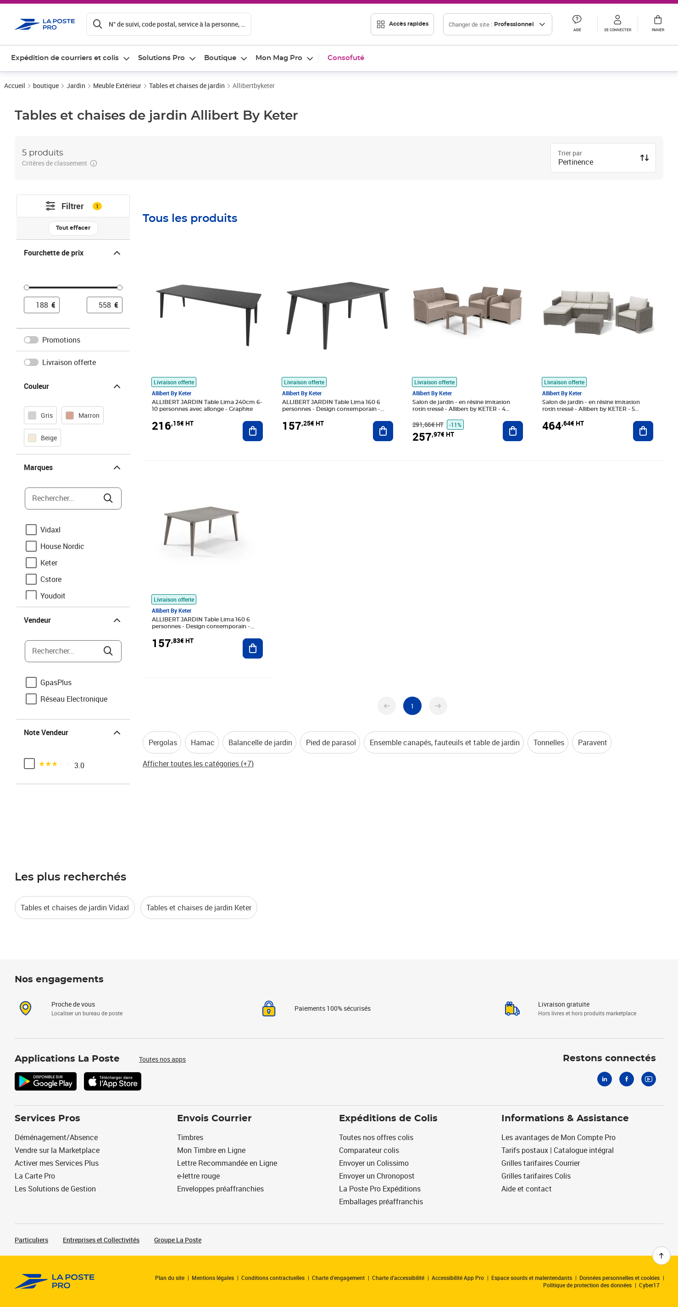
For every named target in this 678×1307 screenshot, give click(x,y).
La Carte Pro (35, 1176)
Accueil (14, 85)
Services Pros (47, 1118)
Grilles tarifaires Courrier (540, 1163)
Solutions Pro (161, 58)
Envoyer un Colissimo (374, 1163)
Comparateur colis (369, 1150)
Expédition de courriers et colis (65, 58)
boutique (46, 85)
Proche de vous (73, 1004)
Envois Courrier (214, 1118)
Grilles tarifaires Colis (536, 1176)
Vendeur (73, 620)
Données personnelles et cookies (619, 1277)
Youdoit (53, 596)
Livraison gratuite (563, 1004)
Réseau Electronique (73, 699)
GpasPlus (56, 682)
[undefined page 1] (412, 706)
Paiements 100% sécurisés (333, 1008)
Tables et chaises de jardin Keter (198, 908)
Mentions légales (213, 1277)
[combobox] (596, 162)
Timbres (190, 1137)
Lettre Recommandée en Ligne (227, 1163)
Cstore (50, 579)
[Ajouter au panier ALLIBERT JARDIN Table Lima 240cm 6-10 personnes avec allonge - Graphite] (253, 431)
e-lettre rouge (198, 1176)
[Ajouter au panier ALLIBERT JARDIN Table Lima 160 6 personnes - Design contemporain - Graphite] (383, 431)
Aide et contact (526, 1189)
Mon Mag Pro (279, 58)
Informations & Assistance (565, 1118)
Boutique (220, 58)
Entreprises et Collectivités (101, 1239)
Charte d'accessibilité (398, 1277)
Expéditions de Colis (388, 1118)
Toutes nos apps (162, 1059)
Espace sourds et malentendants (531, 1277)
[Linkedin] (604, 1079)
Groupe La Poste (177, 1239)
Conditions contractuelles (273, 1277)
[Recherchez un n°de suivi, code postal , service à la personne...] (168, 24)
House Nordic (62, 546)
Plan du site (169, 1277)
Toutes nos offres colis (376, 1137)
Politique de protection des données (587, 1285)
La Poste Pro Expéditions (380, 1189)
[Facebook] (626, 1079)
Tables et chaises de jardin (187, 85)
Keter (48, 563)
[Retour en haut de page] (661, 1255)
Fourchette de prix (73, 252)
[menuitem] (70, 58)
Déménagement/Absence (56, 1137)
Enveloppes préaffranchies (220, 1189)
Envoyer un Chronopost (377, 1176)
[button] (577, 24)
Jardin (76, 85)
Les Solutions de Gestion (55, 1189)
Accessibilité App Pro (458, 1277)
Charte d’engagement (338, 1277)
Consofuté (346, 58)
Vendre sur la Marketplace (57, 1150)
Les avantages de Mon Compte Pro (558, 1137)
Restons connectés (609, 1058)
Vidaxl (50, 530)
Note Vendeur (73, 732)
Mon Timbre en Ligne (211, 1150)
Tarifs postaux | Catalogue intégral (557, 1150)
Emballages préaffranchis (381, 1201)
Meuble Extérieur (117, 85)
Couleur (73, 386)
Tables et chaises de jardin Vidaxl (75, 908)
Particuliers (31, 1239)
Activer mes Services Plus (57, 1163)
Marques (73, 467)
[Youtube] (648, 1079)
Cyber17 (649, 1285)
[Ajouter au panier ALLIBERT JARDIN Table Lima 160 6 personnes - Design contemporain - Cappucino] (253, 648)
